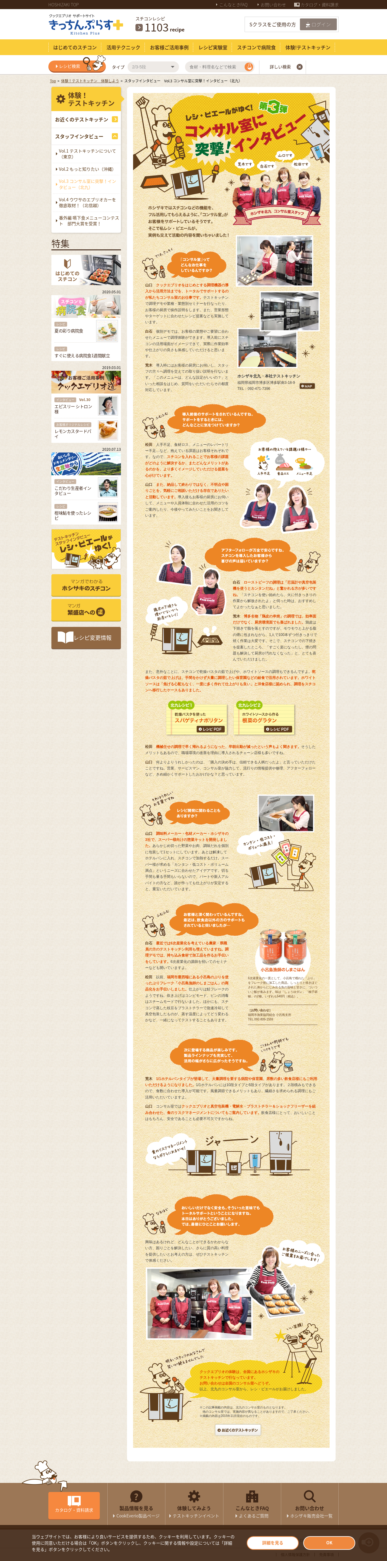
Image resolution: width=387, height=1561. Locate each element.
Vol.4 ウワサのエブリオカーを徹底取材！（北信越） (87, 203)
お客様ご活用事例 (169, 47)
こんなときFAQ (234, 5)
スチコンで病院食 (256, 47)
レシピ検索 (82, 66)
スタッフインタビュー (79, 136)
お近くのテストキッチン (81, 119)
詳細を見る (272, 1543)
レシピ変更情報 (92, 638)
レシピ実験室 (212, 47)
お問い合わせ (274, 5)
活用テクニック (123, 47)
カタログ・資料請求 (320, 5)
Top (53, 81)
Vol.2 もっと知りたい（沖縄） (87, 169)
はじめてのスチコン (75, 47)
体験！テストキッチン (91, 99)
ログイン (321, 24)
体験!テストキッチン (307, 47)
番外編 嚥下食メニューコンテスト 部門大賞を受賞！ (89, 221)
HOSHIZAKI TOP (63, 5)
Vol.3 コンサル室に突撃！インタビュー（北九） (87, 184)
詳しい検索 (286, 67)
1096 (157, 26)
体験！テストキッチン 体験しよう (90, 81)
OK (329, 1543)
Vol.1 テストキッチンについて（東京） (87, 154)
